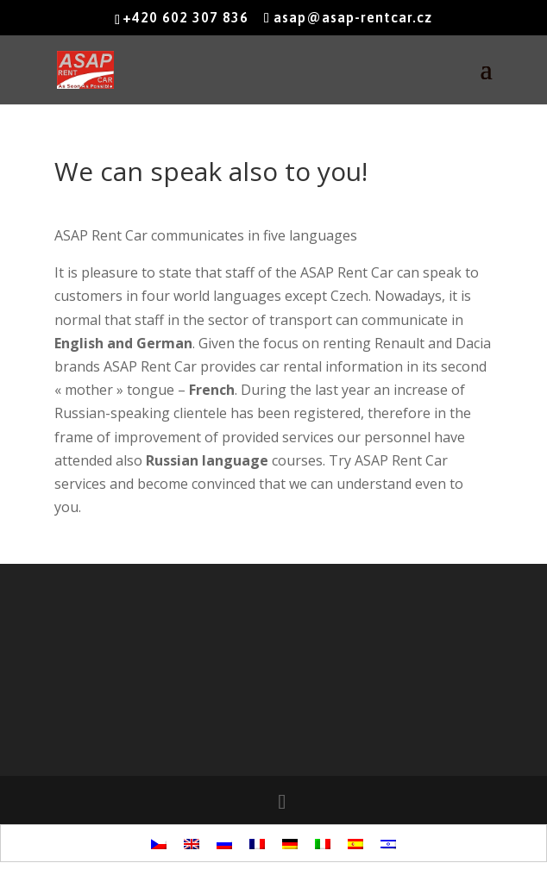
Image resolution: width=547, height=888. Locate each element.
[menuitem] (158, 842)
